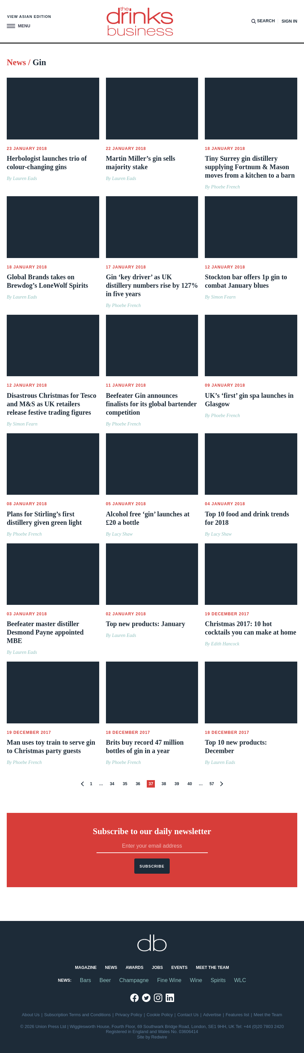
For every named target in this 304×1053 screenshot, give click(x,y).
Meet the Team (212, 967)
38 (164, 783)
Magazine (85, 967)
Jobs (157, 967)
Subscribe (152, 866)
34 (112, 783)
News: (65, 980)
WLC (240, 980)
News (111, 967)
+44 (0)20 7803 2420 (264, 1026)
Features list (237, 1014)
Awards (134, 967)
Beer (105, 980)
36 (138, 783)
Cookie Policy (160, 1014)
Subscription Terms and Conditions (77, 1014)
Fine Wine (169, 980)
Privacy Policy (128, 1014)
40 (190, 783)
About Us (31, 1014)
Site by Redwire (152, 1036)
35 (125, 783)
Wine (196, 980)
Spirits (218, 980)
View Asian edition (29, 17)
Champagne (134, 980)
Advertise (212, 1014)
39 (176, 783)
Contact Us (187, 1014)
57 (212, 783)
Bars (85, 980)
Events (179, 967)
